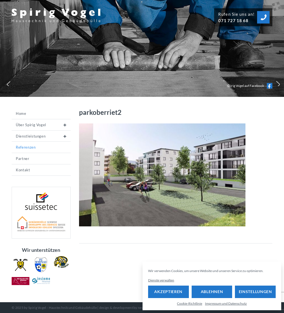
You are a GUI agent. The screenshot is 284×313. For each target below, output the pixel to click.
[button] (7, 83)
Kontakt (23, 170)
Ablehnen (212, 291)
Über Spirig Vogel (31, 125)
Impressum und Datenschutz (226, 303)
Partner (22, 158)
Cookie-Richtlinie (189, 303)
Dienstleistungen (30, 136)
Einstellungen (255, 291)
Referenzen (26, 147)
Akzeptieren (168, 291)
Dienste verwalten (161, 280)
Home (21, 113)
